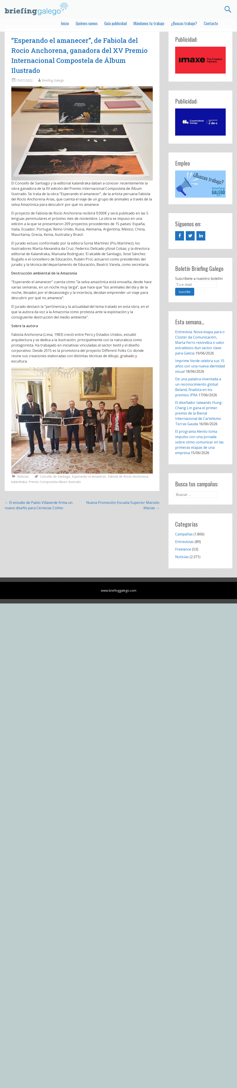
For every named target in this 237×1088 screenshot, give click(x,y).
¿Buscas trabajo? (184, 23)
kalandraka (19, 482)
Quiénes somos (87, 23)
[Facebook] (179, 235)
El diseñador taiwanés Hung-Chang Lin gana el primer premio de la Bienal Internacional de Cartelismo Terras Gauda (199, 413)
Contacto (211, 23)
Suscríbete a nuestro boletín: (199, 278)
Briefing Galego (53, 80)
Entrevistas (184, 541)
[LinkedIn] (200, 235)
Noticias (23, 476)
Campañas (184, 534)
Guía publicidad (115, 23)
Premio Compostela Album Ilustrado (55, 482)
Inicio (65, 23)
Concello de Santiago (55, 476)
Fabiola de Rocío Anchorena (128, 476)
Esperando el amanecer (89, 476)
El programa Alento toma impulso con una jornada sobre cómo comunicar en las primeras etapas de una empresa (199, 442)
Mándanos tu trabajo (148, 23)
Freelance (183, 549)
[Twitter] (190, 235)
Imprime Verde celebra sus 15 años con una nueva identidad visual (200, 366)
